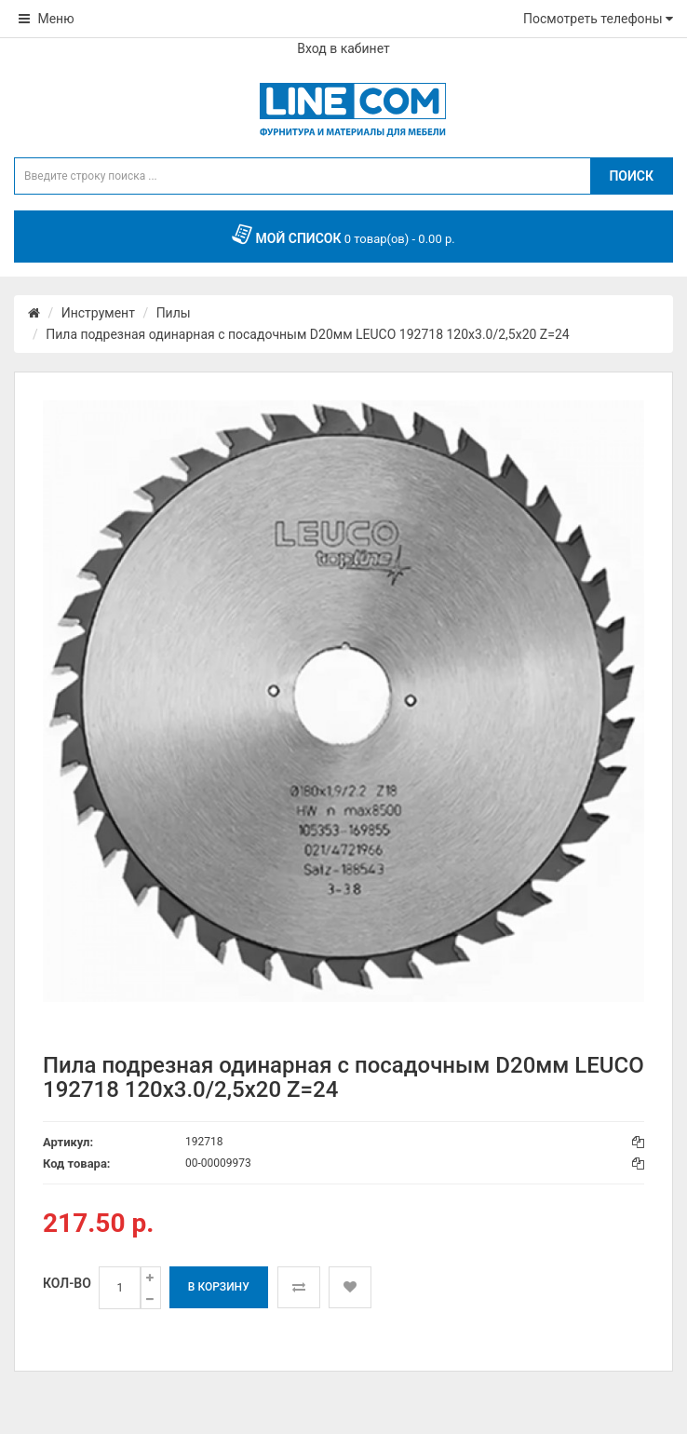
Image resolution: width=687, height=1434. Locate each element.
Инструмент (98, 312)
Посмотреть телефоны (598, 18)
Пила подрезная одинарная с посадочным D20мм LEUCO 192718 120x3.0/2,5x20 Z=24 (307, 334)
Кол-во (67, 1283)
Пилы (173, 312)
